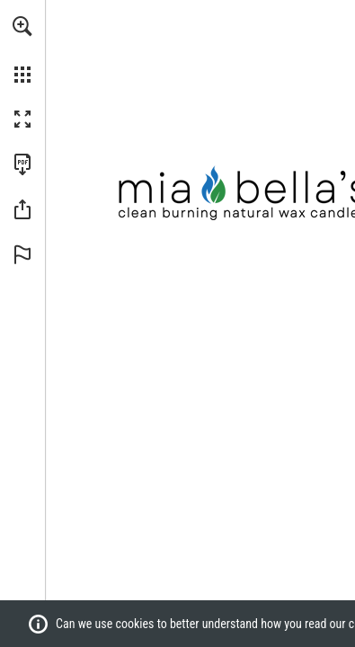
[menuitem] (22, 49)
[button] (22, 26)
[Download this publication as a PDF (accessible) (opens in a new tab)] (22, 164)
